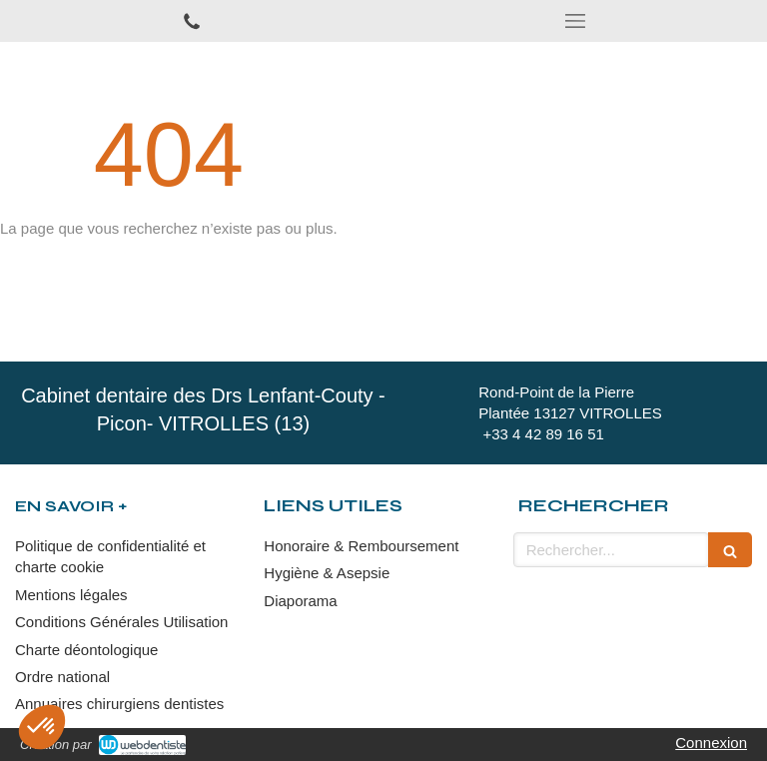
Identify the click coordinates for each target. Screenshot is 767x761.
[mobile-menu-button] (575, 21)
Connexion (711, 742)
